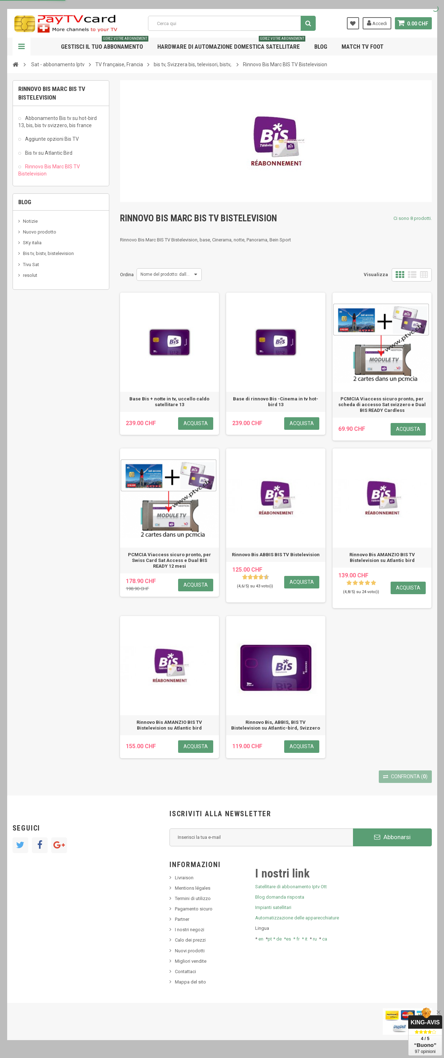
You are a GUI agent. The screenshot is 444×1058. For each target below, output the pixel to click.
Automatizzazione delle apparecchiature (297, 917)
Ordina (127, 274)
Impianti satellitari (273, 907)
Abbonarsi (392, 837)
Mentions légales (192, 888)
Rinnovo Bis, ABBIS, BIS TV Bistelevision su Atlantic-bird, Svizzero (275, 725)
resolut (30, 275)
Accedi (377, 23)
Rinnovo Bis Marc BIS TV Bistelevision (49, 170)
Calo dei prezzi (190, 940)
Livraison (184, 877)
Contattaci (185, 971)
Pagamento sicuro (194, 909)
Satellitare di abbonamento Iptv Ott (291, 886)
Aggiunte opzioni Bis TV (51, 139)
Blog (320, 46)
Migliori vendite (190, 961)
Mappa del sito (190, 982)
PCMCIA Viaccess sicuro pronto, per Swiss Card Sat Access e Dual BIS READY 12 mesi (169, 560)
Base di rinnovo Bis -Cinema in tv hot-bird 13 (275, 401)
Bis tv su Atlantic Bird (48, 153)
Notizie (30, 221)
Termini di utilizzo (193, 898)
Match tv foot (362, 46)
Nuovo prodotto (39, 232)
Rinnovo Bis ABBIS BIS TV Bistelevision (276, 554)
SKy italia (32, 242)
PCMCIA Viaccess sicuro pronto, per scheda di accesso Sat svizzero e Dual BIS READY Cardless (382, 404)
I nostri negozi (189, 929)
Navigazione (21, 47)
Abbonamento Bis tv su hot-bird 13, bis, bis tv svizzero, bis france (57, 121)
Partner (182, 919)
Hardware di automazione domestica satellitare (231, 44)
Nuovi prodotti (190, 950)
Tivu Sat (31, 264)
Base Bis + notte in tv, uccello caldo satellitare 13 (169, 401)
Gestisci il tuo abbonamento (104, 44)
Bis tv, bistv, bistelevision (48, 253)
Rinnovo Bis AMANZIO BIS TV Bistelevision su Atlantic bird (382, 557)
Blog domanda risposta (279, 897)
